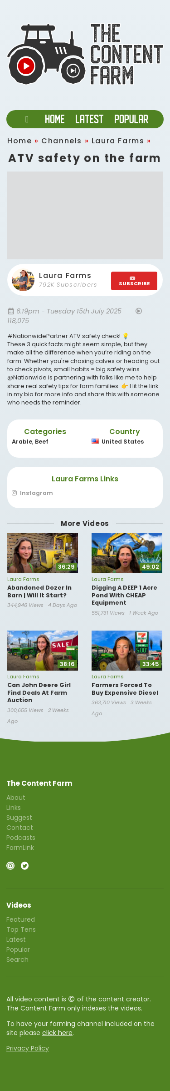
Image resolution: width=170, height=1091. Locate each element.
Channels (61, 141)
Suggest (19, 817)
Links (13, 807)
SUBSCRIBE (134, 281)
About (15, 798)
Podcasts (20, 837)
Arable (22, 441)
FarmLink (20, 847)
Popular (18, 949)
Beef (42, 441)
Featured (20, 920)
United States (118, 441)
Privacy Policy (27, 1048)
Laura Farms (118, 141)
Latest (16, 939)
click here (57, 1032)
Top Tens (21, 929)
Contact (19, 827)
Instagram (32, 493)
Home (19, 141)
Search (17, 959)
